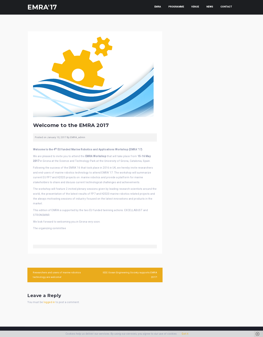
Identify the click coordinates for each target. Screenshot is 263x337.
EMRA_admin (77, 137)
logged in (49, 302)
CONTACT (226, 6)
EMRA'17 (42, 7)
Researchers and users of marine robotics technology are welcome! (57, 274)
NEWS (209, 6)
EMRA (157, 6)
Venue (195, 6)
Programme (176, 6)
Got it (185, 333)
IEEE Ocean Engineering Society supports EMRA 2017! (130, 274)
